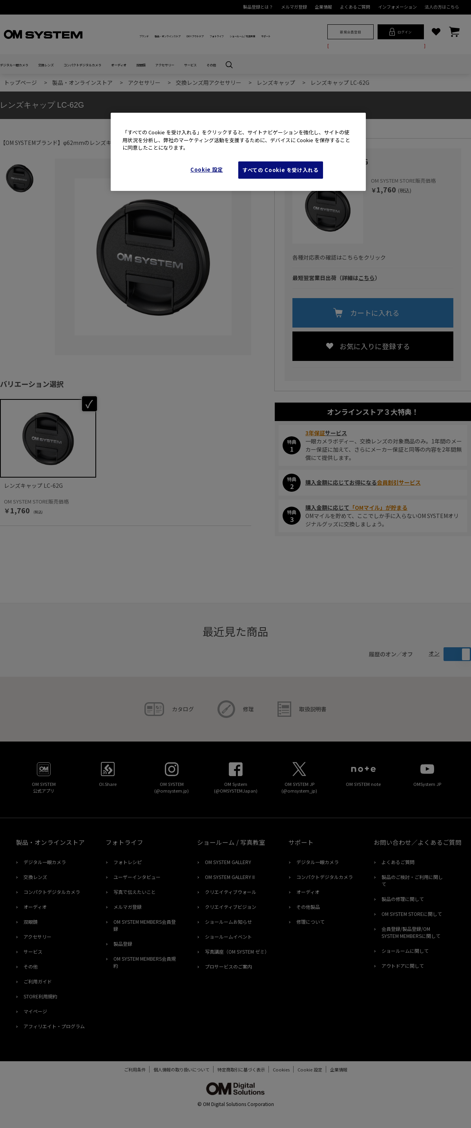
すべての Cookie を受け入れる (281, 170)
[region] (238, 152)
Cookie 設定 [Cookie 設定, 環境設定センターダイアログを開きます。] (206, 169)
